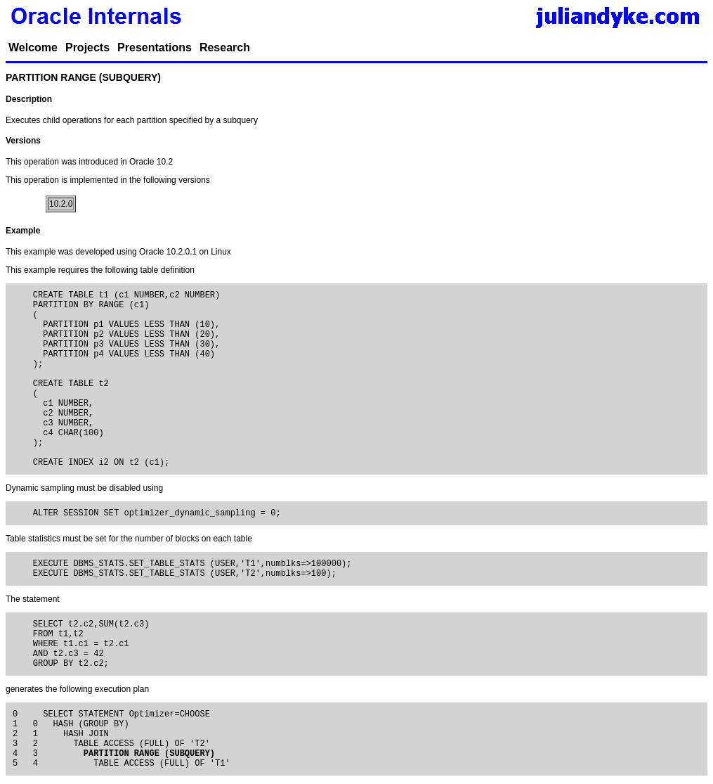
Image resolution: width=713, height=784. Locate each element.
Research (224, 47)
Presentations (154, 47)
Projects (87, 47)
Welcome (33, 47)
